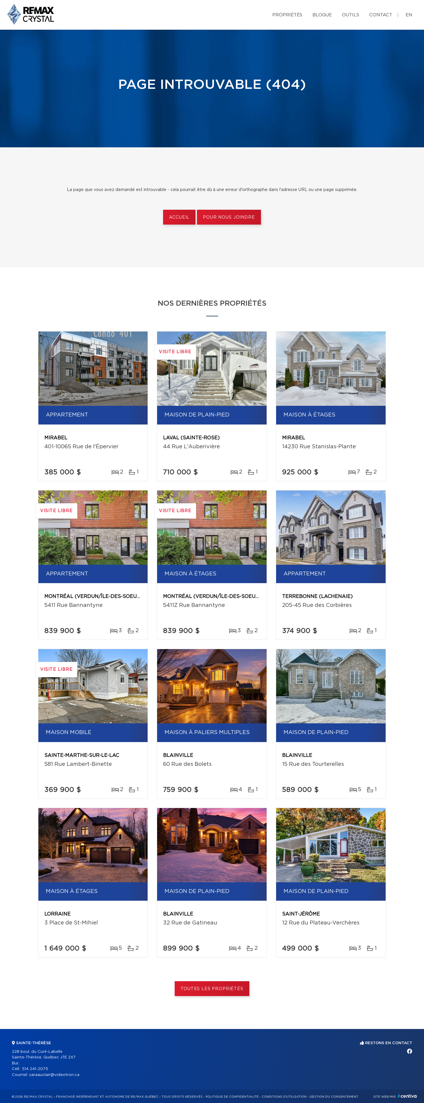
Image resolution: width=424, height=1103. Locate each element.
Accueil (179, 217)
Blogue (322, 15)
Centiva (407, 1096)
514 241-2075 (35, 1069)
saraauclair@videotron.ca (54, 1075)
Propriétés (287, 15)
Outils (350, 15)
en (409, 15)
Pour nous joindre (229, 217)
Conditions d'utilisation (284, 1096)
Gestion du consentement (333, 1096)
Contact (380, 15)
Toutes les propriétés (212, 989)
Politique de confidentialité (232, 1096)
